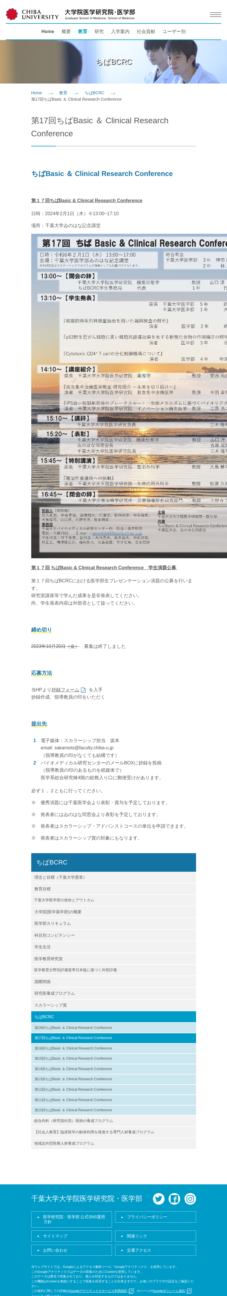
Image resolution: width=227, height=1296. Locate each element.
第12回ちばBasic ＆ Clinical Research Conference (73, 1089)
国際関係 (42, 981)
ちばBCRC (94, 92)
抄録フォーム (65, 689)
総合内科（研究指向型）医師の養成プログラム (73, 1121)
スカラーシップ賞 (50, 1005)
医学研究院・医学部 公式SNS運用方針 (74, 1219)
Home (47, 31)
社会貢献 (146, 31)
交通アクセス (139, 1250)
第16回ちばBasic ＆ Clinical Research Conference (73, 1048)
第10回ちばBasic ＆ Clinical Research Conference (73, 1110)
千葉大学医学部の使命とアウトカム (64, 900)
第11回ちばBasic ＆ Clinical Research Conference (73, 1100)
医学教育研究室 (48, 958)
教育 (82, 31)
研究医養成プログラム (54, 993)
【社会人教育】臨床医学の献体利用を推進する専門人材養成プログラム (94, 1132)
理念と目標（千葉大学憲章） (60, 877)
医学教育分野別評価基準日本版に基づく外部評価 (75, 970)
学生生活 (42, 947)
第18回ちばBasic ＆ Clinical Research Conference (73, 1028)
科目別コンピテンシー (54, 935)
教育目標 (42, 889)
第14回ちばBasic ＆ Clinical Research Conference (73, 1069)
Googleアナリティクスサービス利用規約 (98, 1291)
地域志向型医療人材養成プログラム (64, 1143)
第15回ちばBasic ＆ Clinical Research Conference (73, 1058)
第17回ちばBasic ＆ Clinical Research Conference (73, 1038)
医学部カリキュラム (52, 923)
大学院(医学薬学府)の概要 (58, 911)
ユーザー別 (174, 31)
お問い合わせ (55, 1250)
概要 (66, 31)
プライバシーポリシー (147, 1217)
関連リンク (137, 1236)
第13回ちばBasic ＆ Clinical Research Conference (73, 1079)
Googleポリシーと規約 (169, 1291)
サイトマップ (55, 1236)
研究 (99, 31)
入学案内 (120, 31)
